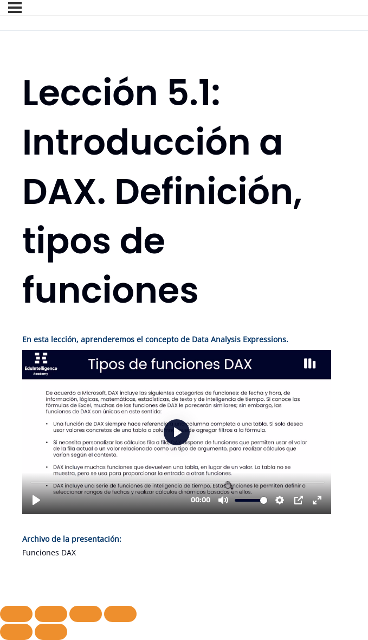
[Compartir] (85, 614)
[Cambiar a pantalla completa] (51, 614)
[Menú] (15, 7)
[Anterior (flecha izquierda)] (16, 632)
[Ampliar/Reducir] (16, 614)
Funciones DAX (49, 552)
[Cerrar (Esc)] (120, 614)
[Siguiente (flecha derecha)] (51, 632)
